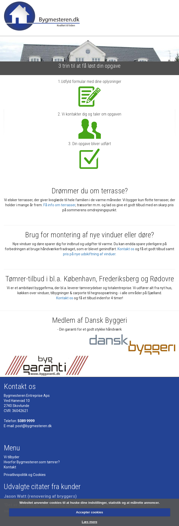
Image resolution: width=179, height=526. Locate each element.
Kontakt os (125, 249)
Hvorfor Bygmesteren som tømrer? (32, 462)
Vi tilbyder (11, 457)
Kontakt (10, 467)
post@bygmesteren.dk (33, 426)
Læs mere (89, 522)
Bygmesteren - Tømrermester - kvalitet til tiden (42, 18)
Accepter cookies (89, 512)
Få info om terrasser (59, 205)
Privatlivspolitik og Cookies (25, 475)
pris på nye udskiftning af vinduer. (89, 254)
